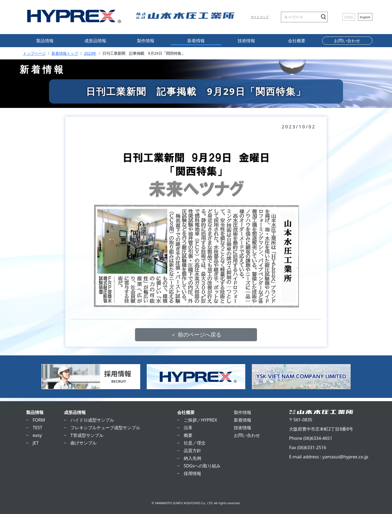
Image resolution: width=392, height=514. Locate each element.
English (365, 17)
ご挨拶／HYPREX (200, 420)
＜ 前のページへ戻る (196, 334)
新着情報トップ (64, 53)
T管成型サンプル (87, 435)
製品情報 (45, 41)
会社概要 (296, 41)
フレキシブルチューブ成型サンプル (105, 428)
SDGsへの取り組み (202, 466)
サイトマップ (260, 17)
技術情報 (246, 41)
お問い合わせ (347, 41)
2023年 (90, 53)
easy (37, 435)
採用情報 (192, 473)
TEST (37, 428)
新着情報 (196, 41)
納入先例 (192, 458)
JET (36, 443)
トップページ (34, 53)
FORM (39, 420)
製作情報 (145, 41)
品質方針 (192, 450)
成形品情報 (95, 41)
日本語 (348, 17)
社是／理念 (195, 443)
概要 (188, 435)
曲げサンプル (84, 443)
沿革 (188, 428)
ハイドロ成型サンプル (92, 420)
